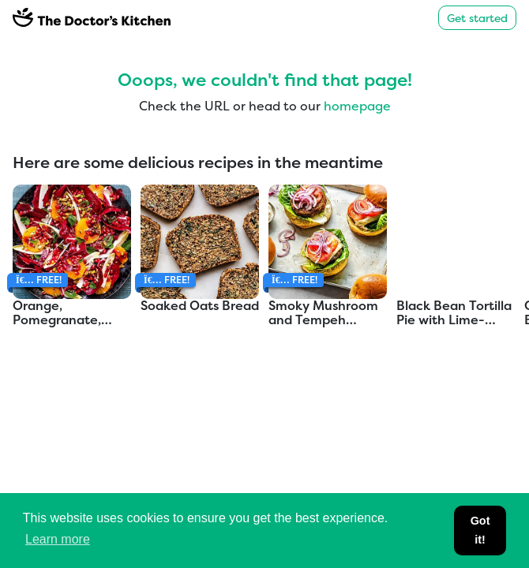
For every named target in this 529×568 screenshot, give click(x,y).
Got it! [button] (480, 530)
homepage (357, 105)
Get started (477, 17)
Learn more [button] (57, 539)
